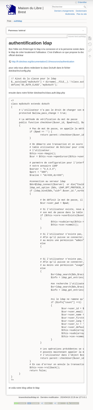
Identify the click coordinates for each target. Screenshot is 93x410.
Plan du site (82, 14)
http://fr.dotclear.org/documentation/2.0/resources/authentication (43, 61)
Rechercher (85, 7)
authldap (18, 21)
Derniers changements (64, 11)
